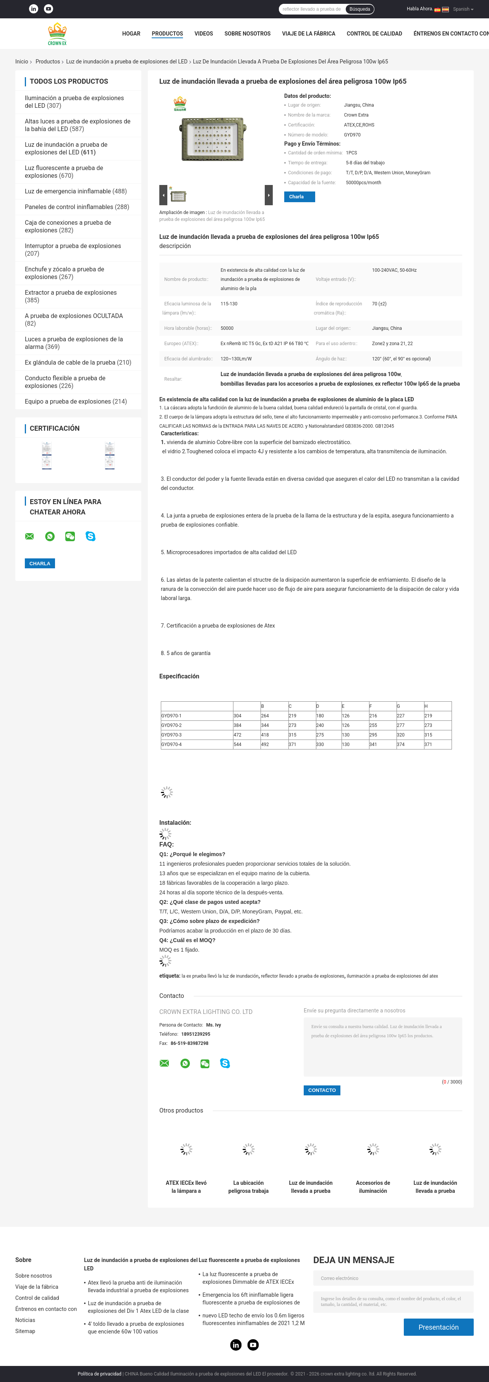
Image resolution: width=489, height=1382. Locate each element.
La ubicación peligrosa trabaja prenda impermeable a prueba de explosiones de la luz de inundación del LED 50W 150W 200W (248, 1187)
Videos (203, 34)
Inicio (21, 61)
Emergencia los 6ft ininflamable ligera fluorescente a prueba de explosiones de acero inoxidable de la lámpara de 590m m (253, 1300)
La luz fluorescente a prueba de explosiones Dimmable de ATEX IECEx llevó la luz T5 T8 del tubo (248, 1279)
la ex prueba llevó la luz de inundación (219, 976)
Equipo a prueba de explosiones (68, 401)
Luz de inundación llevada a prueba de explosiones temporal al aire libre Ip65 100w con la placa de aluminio (310, 1187)
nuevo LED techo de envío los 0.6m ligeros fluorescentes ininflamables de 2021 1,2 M (253, 1319)
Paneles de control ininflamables (69, 207)
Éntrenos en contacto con (46, 1309)
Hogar (131, 34)
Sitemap (25, 1331)
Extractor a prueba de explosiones (71, 292)
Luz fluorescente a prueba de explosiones (249, 1260)
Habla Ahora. (420, 8)
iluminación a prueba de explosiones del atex (392, 976)
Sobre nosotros (248, 34)
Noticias (25, 1320)
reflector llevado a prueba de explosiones (302, 976)
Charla (296, 197)
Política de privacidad (99, 1374)
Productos (167, 34)
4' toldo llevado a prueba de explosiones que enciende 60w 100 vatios (136, 1328)
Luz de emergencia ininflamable (68, 191)
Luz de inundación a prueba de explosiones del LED (127, 61)
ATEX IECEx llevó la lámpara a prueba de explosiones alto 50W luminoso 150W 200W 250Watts (186, 1187)
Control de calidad (374, 34)
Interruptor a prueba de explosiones (73, 246)
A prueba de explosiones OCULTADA (74, 316)
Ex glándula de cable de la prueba (70, 362)
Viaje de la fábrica (308, 34)
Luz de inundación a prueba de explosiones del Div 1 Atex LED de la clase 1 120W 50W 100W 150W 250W (138, 1308)
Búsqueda (360, 9)
